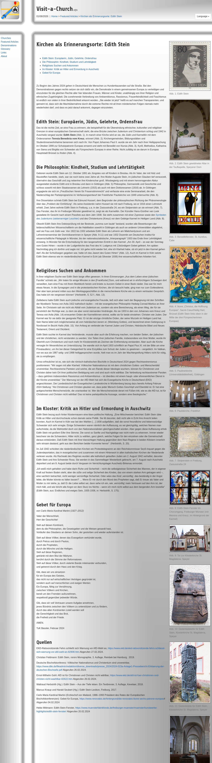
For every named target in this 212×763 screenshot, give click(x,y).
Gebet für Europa (51, 73)
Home (54, 16)
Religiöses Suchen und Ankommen (60, 65)
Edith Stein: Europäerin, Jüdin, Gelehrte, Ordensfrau (69, 58)
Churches (6, 38)
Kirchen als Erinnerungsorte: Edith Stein (101, 16)
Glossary (5, 49)
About (4, 56)
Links (3, 52)
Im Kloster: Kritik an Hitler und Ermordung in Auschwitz (70, 69)
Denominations (9, 45)
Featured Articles (69, 16)
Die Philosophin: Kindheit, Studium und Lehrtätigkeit (69, 62)
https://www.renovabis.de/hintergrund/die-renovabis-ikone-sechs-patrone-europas (121, 698)
